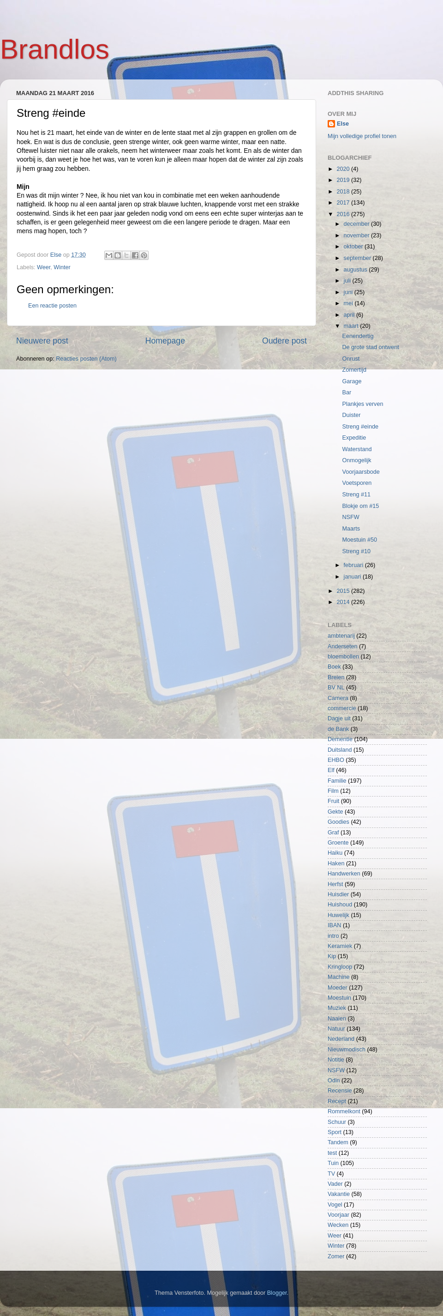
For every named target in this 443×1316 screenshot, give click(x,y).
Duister (351, 415)
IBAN (334, 925)
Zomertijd (354, 370)
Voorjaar (338, 1215)
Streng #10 (356, 551)
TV (331, 1174)
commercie (342, 708)
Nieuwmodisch (346, 1049)
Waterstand (356, 449)
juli (348, 281)
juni (349, 292)
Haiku (335, 853)
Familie (337, 781)
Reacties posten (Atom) (86, 359)
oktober (354, 246)
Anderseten (342, 646)
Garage (351, 381)
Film (333, 791)
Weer (43, 267)
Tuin (333, 1163)
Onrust (350, 359)
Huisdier (338, 894)
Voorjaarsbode (360, 472)
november (357, 235)
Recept (337, 1101)
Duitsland (340, 750)
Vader (335, 1184)
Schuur (337, 1122)
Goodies (338, 822)
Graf (333, 832)
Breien (336, 677)
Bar (346, 392)
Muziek (337, 1008)
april (350, 315)
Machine (339, 977)
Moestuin (339, 998)
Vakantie (339, 1194)
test (332, 1153)
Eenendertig (357, 336)
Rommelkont (344, 1111)
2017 (343, 202)
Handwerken (344, 873)
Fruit (333, 801)
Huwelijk (338, 915)
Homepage (165, 340)
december (357, 224)
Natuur (336, 1029)
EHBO (336, 760)
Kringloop (340, 967)
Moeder (337, 987)
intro (333, 936)
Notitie (336, 1059)
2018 (343, 191)
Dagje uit (339, 718)
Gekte (335, 812)
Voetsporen (356, 483)
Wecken (338, 1225)
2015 (343, 591)
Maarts (351, 528)
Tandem (338, 1142)
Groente (338, 842)
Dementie (340, 739)
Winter (62, 267)
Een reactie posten (52, 305)
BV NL (336, 687)
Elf (331, 770)
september (358, 258)
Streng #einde (360, 426)
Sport (334, 1132)
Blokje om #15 (360, 506)
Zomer (336, 1256)
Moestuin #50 (359, 540)
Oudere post (284, 340)
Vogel (335, 1204)
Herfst (335, 884)
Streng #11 (356, 494)
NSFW (350, 517)
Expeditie (354, 438)
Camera (338, 698)
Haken (336, 863)
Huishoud (340, 904)
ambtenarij (341, 636)
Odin (334, 1080)
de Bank (338, 729)
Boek (334, 667)
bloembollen (343, 656)
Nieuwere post (42, 340)
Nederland (341, 1039)
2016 (343, 214)
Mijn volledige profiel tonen (362, 136)
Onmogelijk (356, 460)
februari (354, 565)
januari (353, 576)
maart (352, 326)
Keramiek (340, 946)
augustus (356, 269)
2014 (343, 602)
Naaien (337, 1018)
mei (349, 303)
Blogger (277, 1293)
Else (343, 124)
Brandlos (54, 49)
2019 (343, 180)
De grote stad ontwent (370, 347)
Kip (332, 956)
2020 (343, 169)
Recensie (340, 1090)
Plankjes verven (362, 404)
